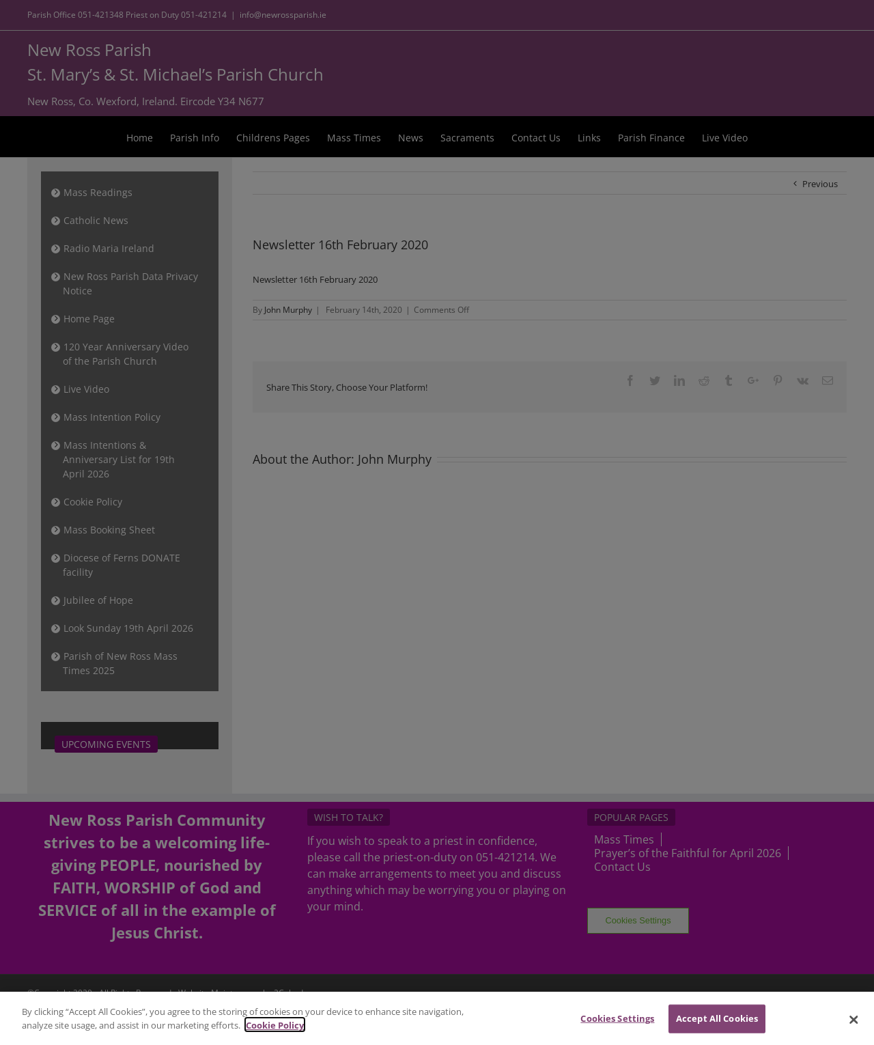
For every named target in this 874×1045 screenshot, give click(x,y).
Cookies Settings (617, 1024)
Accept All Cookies (717, 1024)
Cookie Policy (275, 1031)
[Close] (853, 1026)
